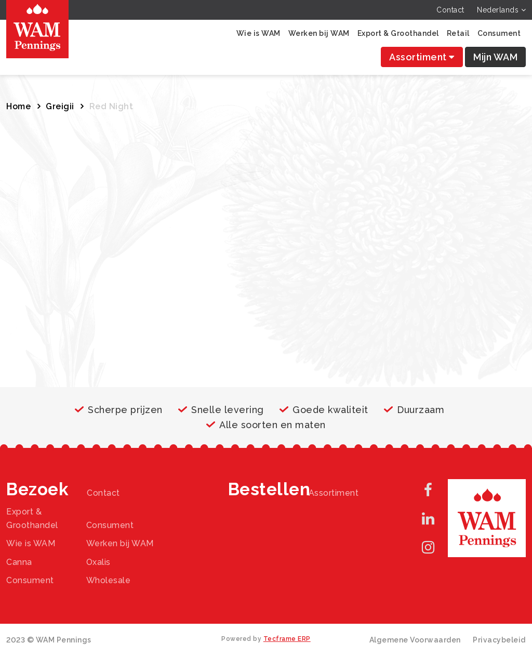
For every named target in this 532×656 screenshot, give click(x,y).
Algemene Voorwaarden (415, 640)
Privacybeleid (499, 640)
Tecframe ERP (287, 638)
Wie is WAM (258, 33)
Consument (499, 33)
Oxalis (98, 562)
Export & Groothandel (398, 33)
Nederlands (501, 10)
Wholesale (108, 580)
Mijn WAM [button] (495, 57)
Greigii (60, 106)
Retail (458, 33)
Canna (19, 562)
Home (18, 106)
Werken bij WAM (319, 33)
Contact (450, 10)
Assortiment (422, 57)
